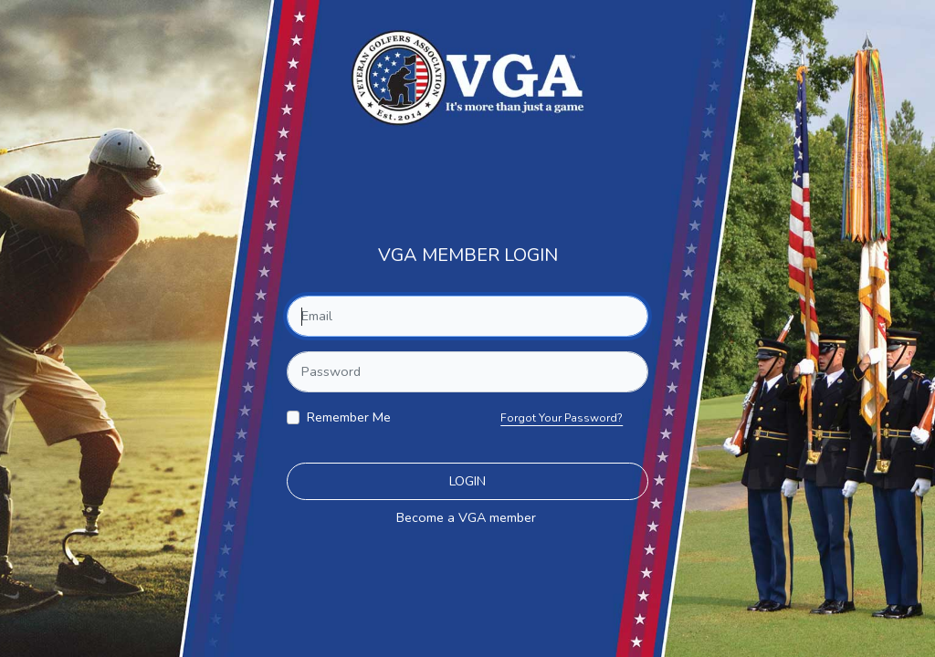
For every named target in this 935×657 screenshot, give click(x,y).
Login (467, 481)
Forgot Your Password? (561, 418)
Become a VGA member (466, 517)
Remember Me (349, 417)
